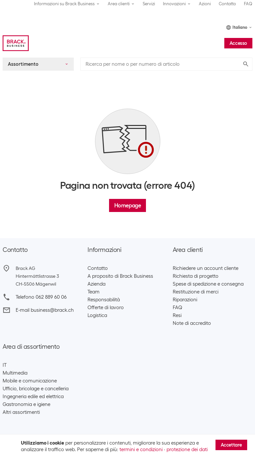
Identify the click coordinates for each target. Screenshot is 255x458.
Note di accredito (192, 323)
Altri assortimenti (21, 412)
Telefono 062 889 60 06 (41, 297)
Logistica (97, 315)
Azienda (96, 284)
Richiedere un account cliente (205, 268)
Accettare (231, 445)
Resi (177, 315)
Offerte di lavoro (106, 307)
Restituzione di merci (195, 292)
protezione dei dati (187, 449)
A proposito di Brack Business (120, 276)
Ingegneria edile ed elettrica (33, 396)
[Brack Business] (16, 43)
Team (94, 292)
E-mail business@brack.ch (45, 310)
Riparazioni (185, 300)
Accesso (238, 43)
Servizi (149, 3)
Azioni (205, 3)
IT (5, 365)
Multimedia (15, 373)
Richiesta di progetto (195, 276)
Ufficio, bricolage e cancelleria (36, 389)
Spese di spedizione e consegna (208, 284)
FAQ (248, 3)
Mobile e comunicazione (30, 381)
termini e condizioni (141, 449)
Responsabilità (104, 300)
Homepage (127, 205)
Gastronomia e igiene (26, 404)
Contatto (227, 3)
